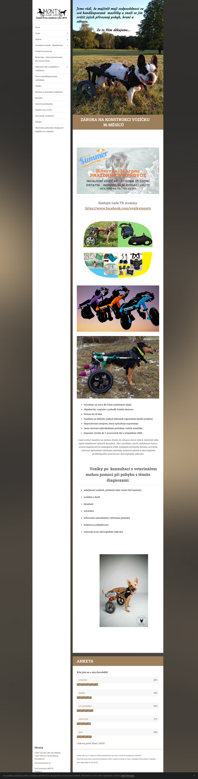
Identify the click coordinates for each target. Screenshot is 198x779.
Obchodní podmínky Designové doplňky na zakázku (49, 129)
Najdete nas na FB (43, 109)
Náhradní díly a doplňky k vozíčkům (47, 68)
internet (83, 679)
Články (38, 121)
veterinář (83, 718)
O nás (37, 33)
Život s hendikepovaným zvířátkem (46, 78)
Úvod (37, 27)
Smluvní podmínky (44, 104)
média (82, 692)
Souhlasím (195, 775)
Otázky (38, 86)
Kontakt (39, 98)
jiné (80, 732)
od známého (85, 705)
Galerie (38, 39)
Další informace (127, 776)
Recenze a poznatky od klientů (49, 92)
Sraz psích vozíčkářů (44, 115)
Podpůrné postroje (43, 51)
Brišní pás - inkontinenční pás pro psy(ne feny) (48, 59)
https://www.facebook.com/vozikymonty (118, 208)
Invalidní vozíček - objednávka (49, 45)
